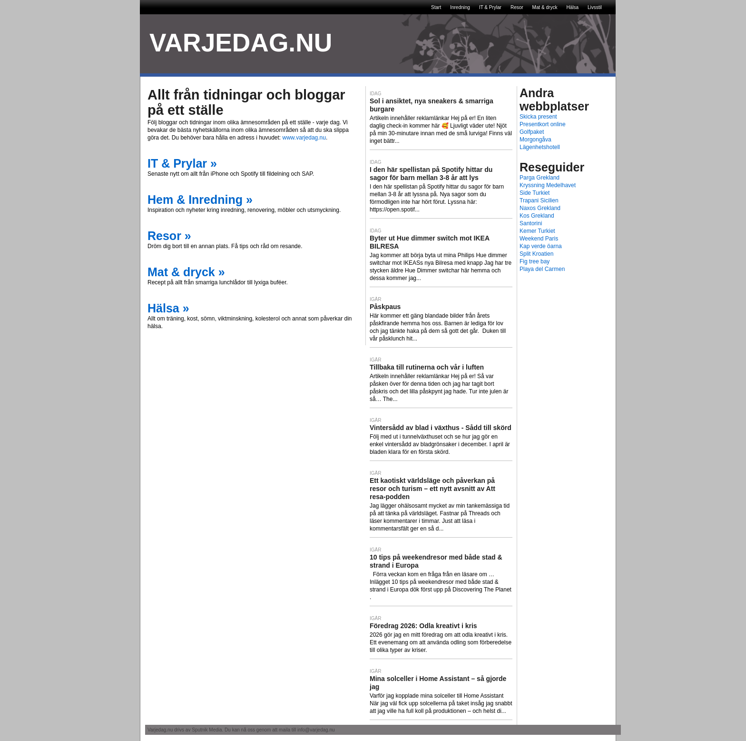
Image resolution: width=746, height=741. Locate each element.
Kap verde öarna (541, 246)
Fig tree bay (535, 261)
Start (436, 7)
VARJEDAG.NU (240, 43)
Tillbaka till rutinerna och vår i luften (427, 367)
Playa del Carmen (542, 269)
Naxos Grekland (540, 208)
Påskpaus (385, 306)
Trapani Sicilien (539, 200)
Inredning (460, 7)
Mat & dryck (545, 7)
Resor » (169, 235)
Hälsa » (168, 308)
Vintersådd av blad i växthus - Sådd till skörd (440, 427)
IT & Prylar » (182, 163)
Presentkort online (543, 124)
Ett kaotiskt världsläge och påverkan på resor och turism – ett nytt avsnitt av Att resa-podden (432, 489)
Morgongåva (535, 139)
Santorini (531, 223)
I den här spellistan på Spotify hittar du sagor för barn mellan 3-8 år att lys (431, 173)
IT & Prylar (490, 7)
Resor (516, 7)
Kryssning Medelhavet (548, 185)
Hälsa (572, 7)
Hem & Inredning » (200, 199)
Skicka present (538, 116)
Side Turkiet (535, 193)
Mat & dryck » (186, 272)
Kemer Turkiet (537, 231)
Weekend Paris (539, 238)
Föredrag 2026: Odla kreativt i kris (423, 626)
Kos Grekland (537, 215)
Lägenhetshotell (540, 147)
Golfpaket (532, 132)
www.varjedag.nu (304, 137)
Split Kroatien (536, 253)
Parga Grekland (540, 177)
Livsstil (595, 7)
